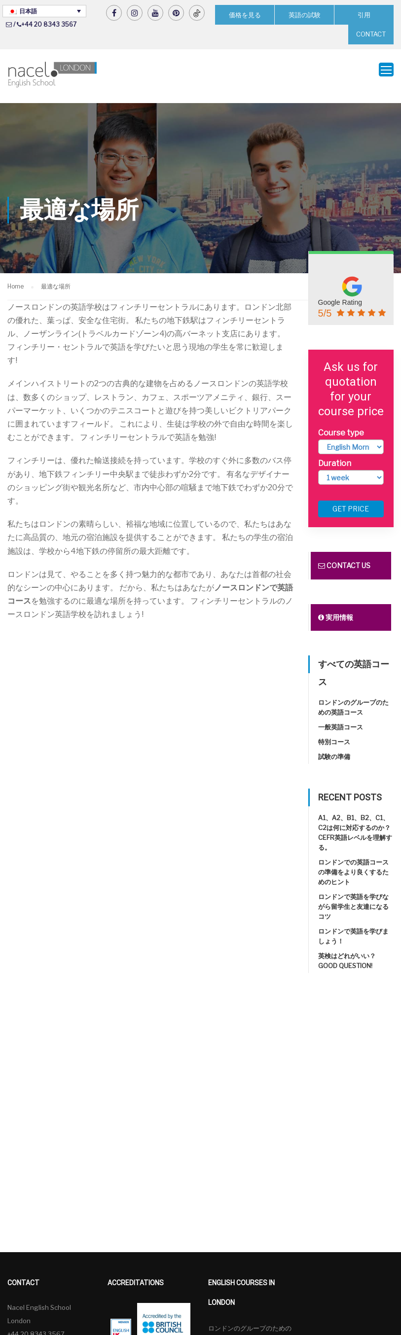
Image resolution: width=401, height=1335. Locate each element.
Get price (350, 499)
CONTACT (371, 34)
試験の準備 (334, 747)
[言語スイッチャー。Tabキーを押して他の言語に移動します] (44, 11)
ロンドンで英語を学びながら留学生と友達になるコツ (353, 896)
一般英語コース (340, 717)
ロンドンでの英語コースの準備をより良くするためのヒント (353, 862)
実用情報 (335, 607)
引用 (364, 14)
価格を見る (244, 14)
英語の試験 (304, 14)
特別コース (334, 732)
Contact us (344, 555)
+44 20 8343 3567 (48, 24)
